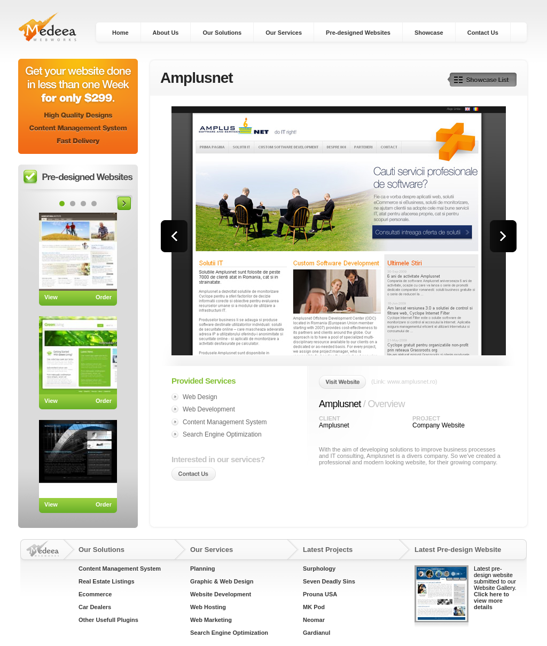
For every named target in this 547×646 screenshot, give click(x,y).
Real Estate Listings (107, 581)
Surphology (319, 568)
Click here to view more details (491, 600)
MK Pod (314, 607)
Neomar (314, 620)
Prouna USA (320, 594)
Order (104, 297)
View (51, 297)
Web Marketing (211, 620)
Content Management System (120, 568)
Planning (202, 568)
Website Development (220, 594)
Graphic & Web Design (221, 581)
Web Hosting (208, 607)
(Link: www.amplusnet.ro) (404, 381)
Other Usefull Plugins (108, 620)
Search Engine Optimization (229, 632)
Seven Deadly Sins (329, 581)
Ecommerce (95, 594)
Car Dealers (95, 607)
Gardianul (316, 632)
